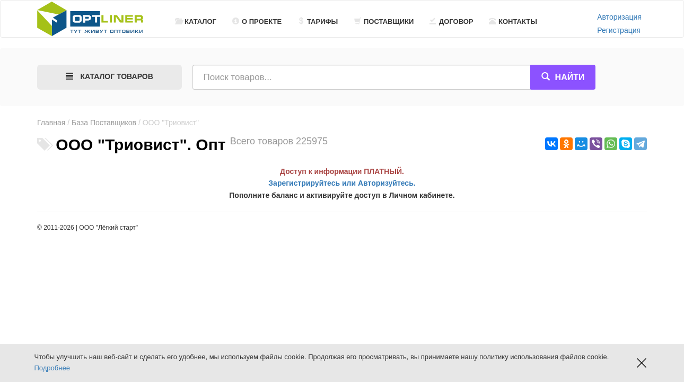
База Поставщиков (104, 122)
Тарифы (317, 21)
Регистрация (619, 30)
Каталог (195, 21)
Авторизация (619, 17)
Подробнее (52, 368)
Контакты (513, 21)
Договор (451, 21)
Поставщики (384, 21)
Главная (51, 122)
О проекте (257, 21)
